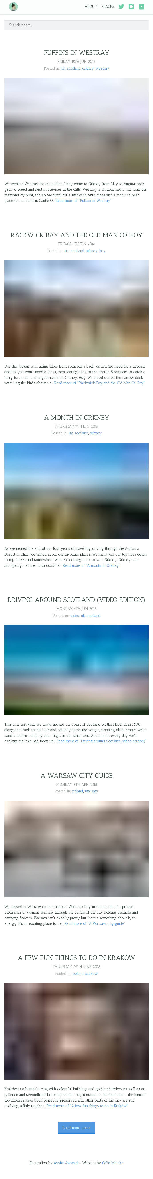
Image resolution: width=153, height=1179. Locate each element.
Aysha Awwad (66, 1163)
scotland (74, 68)
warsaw (91, 791)
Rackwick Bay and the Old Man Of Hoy (77, 235)
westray (102, 68)
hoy (102, 250)
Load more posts (77, 1127)
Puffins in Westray (76, 53)
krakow (91, 973)
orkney (88, 68)
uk (63, 68)
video (74, 615)
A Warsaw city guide (77, 776)
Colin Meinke (112, 1163)
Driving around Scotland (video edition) (76, 600)
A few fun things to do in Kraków (76, 958)
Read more (83, 200)
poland (77, 791)
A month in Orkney (76, 418)
